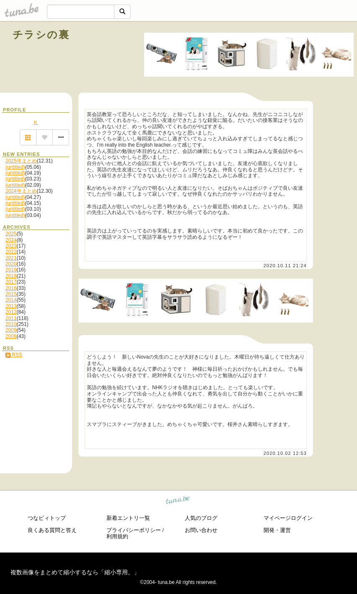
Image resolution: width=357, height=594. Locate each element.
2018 (11, 276)
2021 (11, 258)
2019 (11, 270)
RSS (13, 355)
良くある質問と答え (52, 530)
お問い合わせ (201, 530)
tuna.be (178, 501)
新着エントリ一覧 (128, 518)
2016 (11, 288)
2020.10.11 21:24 (285, 265)
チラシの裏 (41, 34)
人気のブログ (201, 518)
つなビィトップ (47, 518)
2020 (11, 264)
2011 (11, 318)
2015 (11, 294)
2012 (11, 312)
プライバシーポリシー (133, 530)
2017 (11, 282)
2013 (11, 306)
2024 (11, 240)
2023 (11, 246)
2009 (11, 330)
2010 (11, 324)
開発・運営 (277, 530)
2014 (11, 300)
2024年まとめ (21, 191)
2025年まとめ (21, 161)
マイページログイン (288, 518)
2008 (11, 336)
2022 (11, 252)
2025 (11, 234)
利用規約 (117, 536)
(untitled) (15, 167)
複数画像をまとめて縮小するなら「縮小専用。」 (75, 572)
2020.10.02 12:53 (285, 453)
